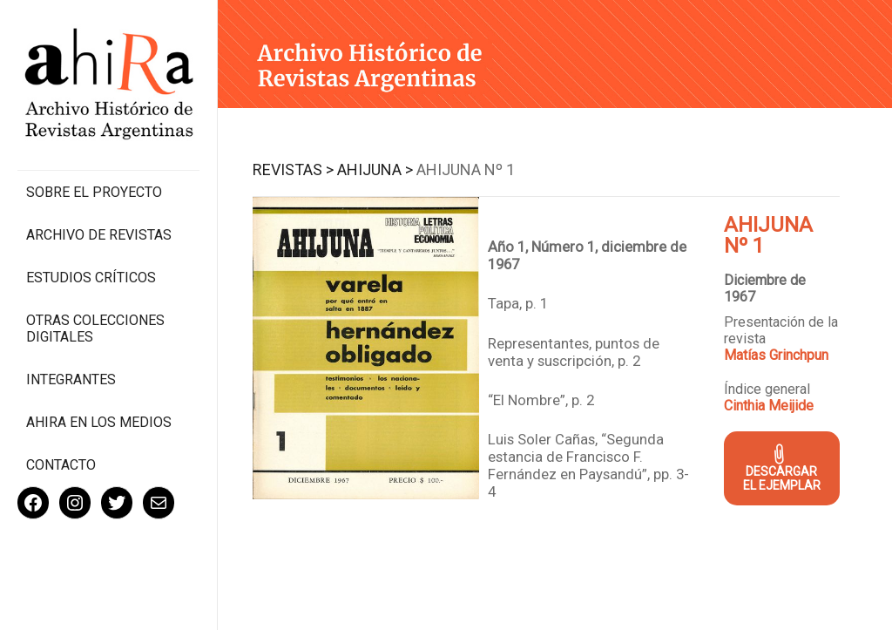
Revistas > (293, 169)
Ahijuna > (375, 169)
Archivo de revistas (99, 235)
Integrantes (71, 379)
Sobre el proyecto (94, 192)
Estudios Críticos (91, 277)
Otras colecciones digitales (95, 328)
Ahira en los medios (99, 422)
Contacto (61, 465)
